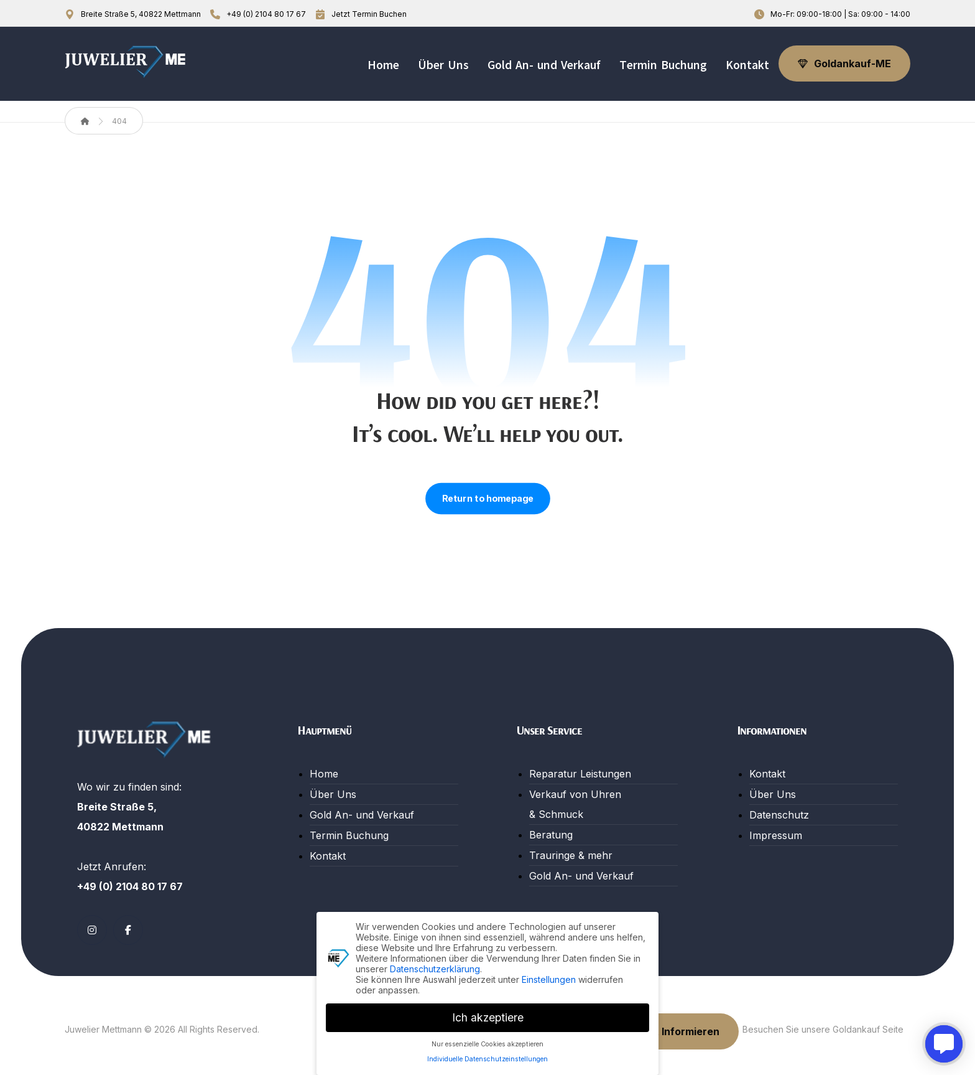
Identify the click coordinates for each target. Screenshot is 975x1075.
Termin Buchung (349, 835)
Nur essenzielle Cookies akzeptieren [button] (487, 1042)
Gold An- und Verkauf (362, 815)
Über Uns (333, 794)
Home (324, 774)
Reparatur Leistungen (580, 774)
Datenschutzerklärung (435, 967)
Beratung (551, 835)
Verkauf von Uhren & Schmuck (575, 804)
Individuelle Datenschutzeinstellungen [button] (487, 1058)
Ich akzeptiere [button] (488, 1015)
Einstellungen (549, 977)
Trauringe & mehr (570, 855)
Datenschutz (779, 815)
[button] (92, 930)
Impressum (775, 835)
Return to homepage (488, 498)
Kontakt (328, 856)
